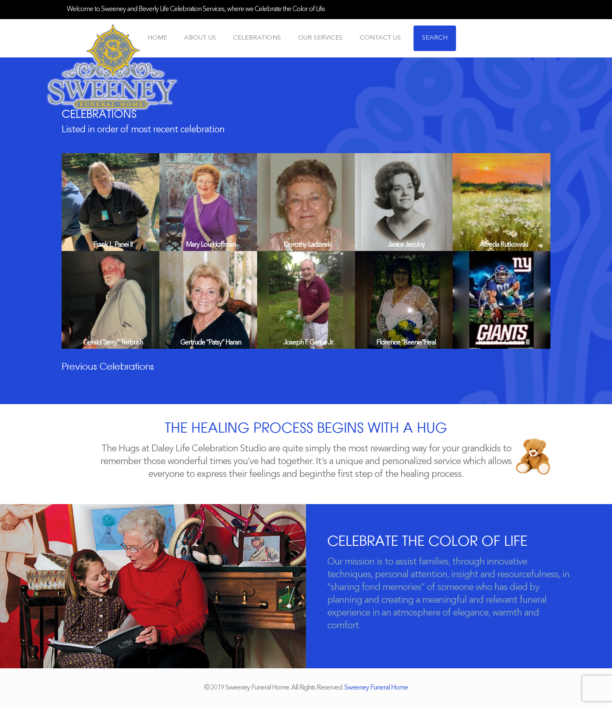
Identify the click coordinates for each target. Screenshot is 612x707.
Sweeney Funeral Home (376, 687)
